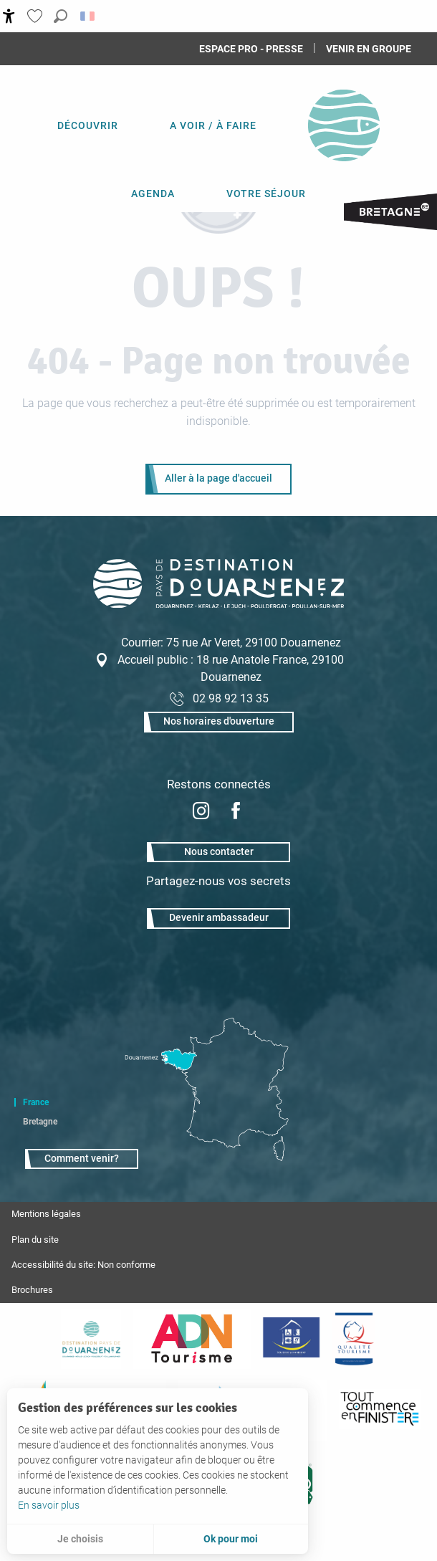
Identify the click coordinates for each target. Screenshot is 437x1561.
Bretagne (40, 1121)
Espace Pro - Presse (251, 48)
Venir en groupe (368, 48)
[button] (60, 16)
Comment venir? (81, 1158)
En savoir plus (49, 1505)
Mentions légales (46, 1213)
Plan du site (35, 1239)
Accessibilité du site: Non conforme (83, 1264)
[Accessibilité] (9, 16)
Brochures (32, 1289)
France (36, 1102)
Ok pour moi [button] (230, 1539)
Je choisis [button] (80, 1539)
